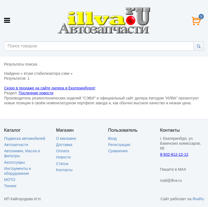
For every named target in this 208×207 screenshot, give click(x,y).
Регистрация (119, 145)
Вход (112, 138)
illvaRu (198, 199)
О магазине (66, 138)
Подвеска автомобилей (24, 138)
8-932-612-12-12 (174, 154)
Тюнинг (10, 186)
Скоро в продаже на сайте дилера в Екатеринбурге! (49, 88)
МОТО (9, 179)
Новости (63, 157)
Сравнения (118, 151)
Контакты (64, 170)
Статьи (62, 163)
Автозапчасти (16, 145)
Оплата (62, 151)
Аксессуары (14, 162)
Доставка (64, 145)
